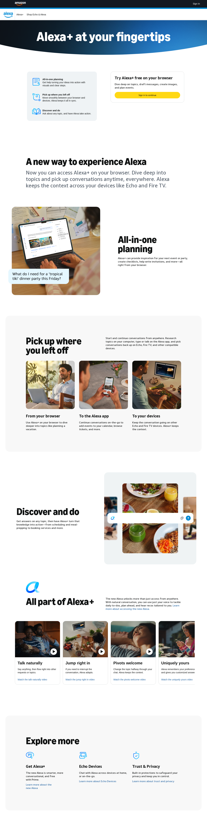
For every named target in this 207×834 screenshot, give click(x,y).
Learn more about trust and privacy (153, 781)
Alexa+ (19, 14)
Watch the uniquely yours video (177, 679)
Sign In (196, 3)
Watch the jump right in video (80, 679)
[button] (37, 639)
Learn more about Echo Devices (97, 781)
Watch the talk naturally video (32, 679)
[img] (150, 518)
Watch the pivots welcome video (129, 679)
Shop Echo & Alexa (36, 14)
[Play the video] (53, 651)
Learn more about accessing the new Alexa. (142, 607)
